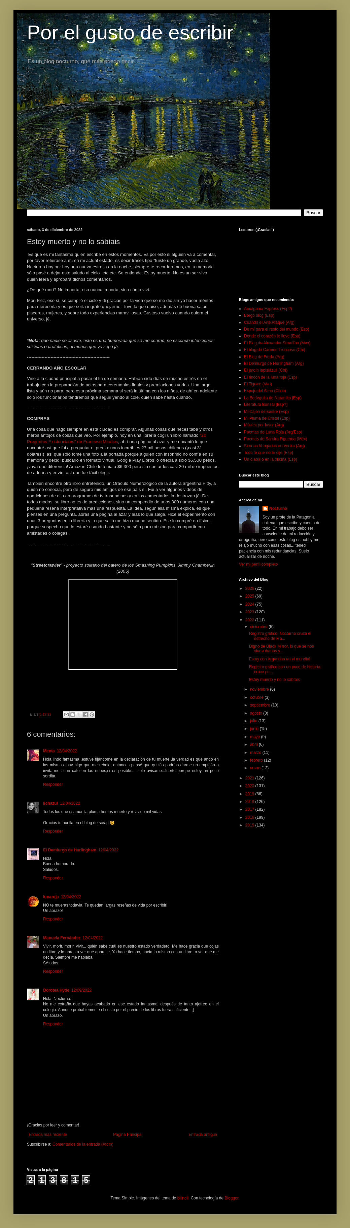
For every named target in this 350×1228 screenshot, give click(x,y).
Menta (49, 751)
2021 (250, 778)
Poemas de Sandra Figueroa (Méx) (275, 438)
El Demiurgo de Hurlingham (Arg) (274, 363)
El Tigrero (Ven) (258, 384)
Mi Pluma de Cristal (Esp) (267, 418)
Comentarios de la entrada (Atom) (83, 1144)
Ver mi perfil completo (258, 564)
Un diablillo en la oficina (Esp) (270, 459)
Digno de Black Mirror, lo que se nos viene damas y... (281, 648)
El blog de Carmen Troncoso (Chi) (274, 349)
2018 (250, 801)
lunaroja (51, 896)
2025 (250, 596)
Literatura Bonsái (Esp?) (265, 404)
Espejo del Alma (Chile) (265, 390)
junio (255, 728)
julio (254, 721)
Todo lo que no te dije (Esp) (268, 452)
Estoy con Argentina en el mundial (279, 659)
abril (254, 744)
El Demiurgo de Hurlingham (69, 850)
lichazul (50, 803)
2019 (250, 794)
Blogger (231, 1198)
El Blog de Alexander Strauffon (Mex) (277, 343)
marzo (256, 752)
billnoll (182, 1198)
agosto (256, 713)
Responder (53, 784)
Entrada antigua (202, 1134)
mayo (255, 736)
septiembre (260, 705)
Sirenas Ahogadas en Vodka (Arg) (274, 446)
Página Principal (127, 1134)
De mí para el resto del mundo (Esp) (276, 329)
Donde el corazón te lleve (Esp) (272, 336)
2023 (250, 612)
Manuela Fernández (61, 937)
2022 (250, 620)
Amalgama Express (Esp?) (268, 308)
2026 (250, 588)
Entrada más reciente (48, 1134)
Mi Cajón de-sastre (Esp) (266, 411)
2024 (250, 604)
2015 (250, 825)
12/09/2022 (81, 990)
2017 (250, 809)
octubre (257, 697)
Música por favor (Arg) (264, 425)
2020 (250, 785)
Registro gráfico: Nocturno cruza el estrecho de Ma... (280, 636)
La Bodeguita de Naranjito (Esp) (273, 397)
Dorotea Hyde (56, 990)
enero (255, 768)
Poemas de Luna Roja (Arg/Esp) (273, 432)
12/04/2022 (67, 751)
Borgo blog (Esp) (259, 315)
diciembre (259, 626)
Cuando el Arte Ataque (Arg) (269, 322)
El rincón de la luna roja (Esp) (270, 377)
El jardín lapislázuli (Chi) (265, 370)
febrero (257, 760)
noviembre (260, 689)
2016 (250, 817)
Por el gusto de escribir (130, 32)
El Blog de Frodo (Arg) (264, 356)
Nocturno (278, 508)
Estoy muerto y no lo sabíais (274, 679)
